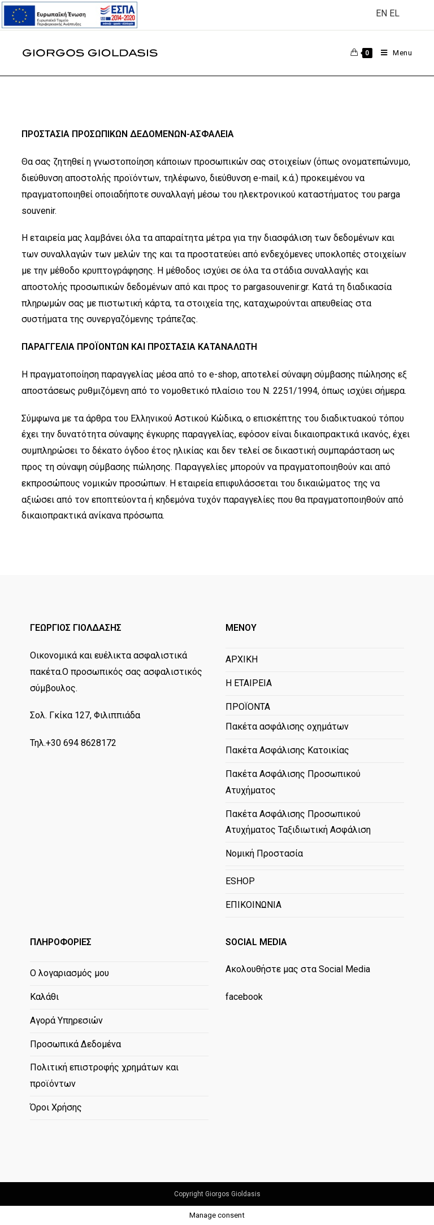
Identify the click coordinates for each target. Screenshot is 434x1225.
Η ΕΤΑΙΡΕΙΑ (248, 683)
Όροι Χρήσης (56, 1107)
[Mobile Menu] (392, 53)
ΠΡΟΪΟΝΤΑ (247, 706)
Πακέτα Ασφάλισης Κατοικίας (287, 750)
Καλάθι (44, 996)
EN (381, 13)
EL (394, 13)
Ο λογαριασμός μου (69, 973)
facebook (244, 996)
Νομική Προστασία (264, 853)
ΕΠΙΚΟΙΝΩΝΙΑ (253, 904)
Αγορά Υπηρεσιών (66, 1020)
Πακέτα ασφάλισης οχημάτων (287, 726)
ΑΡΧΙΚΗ (241, 659)
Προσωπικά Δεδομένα (75, 1044)
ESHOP (240, 881)
